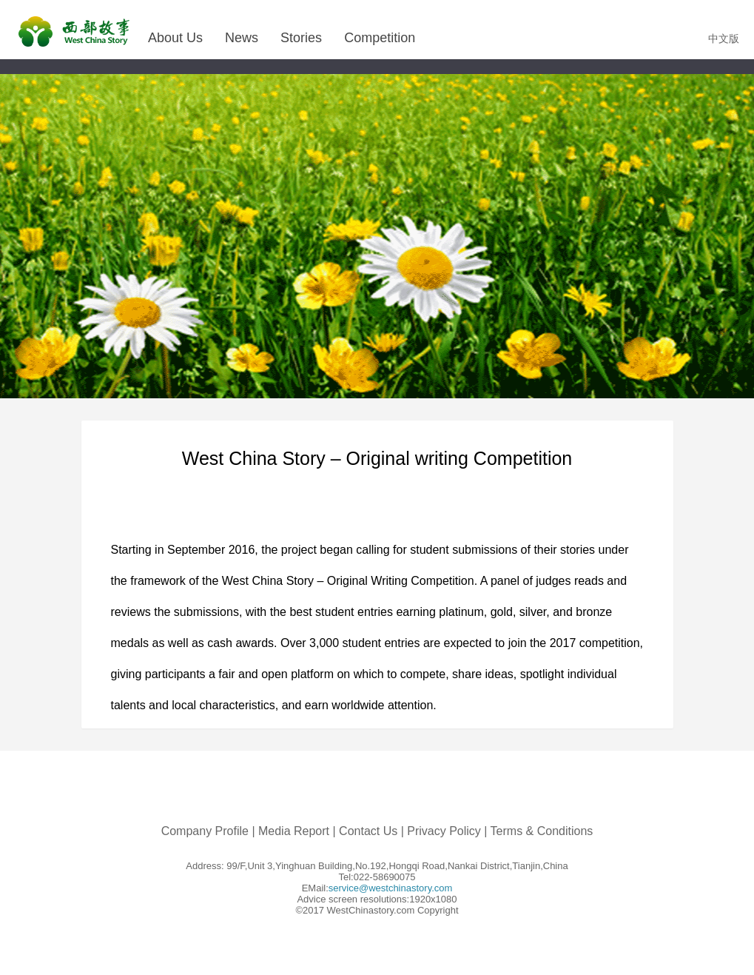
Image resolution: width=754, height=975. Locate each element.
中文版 (723, 38)
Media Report (293, 831)
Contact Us (368, 831)
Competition (379, 37)
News (241, 37)
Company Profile (205, 831)
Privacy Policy (444, 831)
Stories (301, 37)
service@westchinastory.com (391, 888)
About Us (175, 37)
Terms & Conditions (542, 831)
